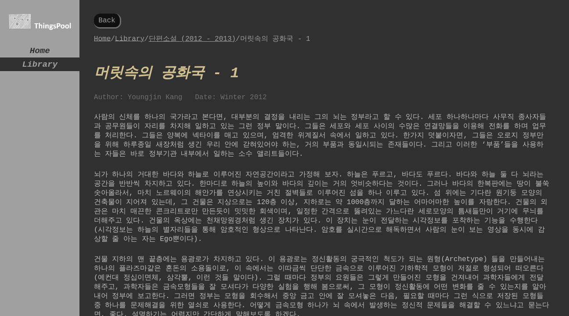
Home (40, 52)
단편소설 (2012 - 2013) (192, 41)
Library (40, 68)
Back (106, 21)
